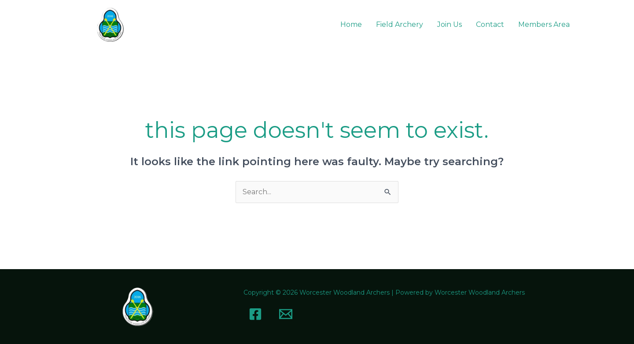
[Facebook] (255, 314)
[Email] (286, 314)
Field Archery (399, 24)
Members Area (544, 24)
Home (351, 24)
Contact (490, 24)
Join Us (449, 24)
